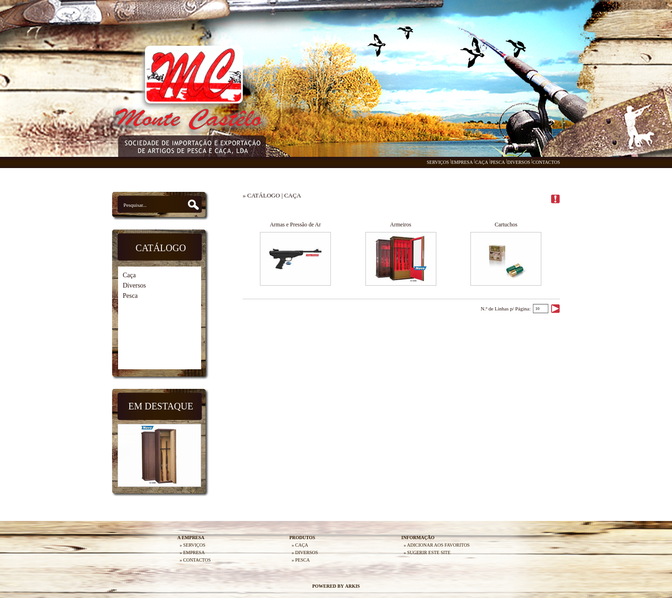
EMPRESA (462, 162)
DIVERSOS (518, 162)
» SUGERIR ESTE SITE (427, 552)
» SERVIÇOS (192, 545)
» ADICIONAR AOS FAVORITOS (436, 545)
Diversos (134, 285)
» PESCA (301, 560)
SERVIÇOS (438, 162)
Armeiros (400, 224)
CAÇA (481, 162)
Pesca (130, 295)
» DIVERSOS (305, 552)
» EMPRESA (192, 552)
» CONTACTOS (195, 560)
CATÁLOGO (263, 195)
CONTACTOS (546, 162)
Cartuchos (506, 224)
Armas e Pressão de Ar (295, 224)
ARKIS (352, 586)
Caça (129, 275)
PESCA (497, 162)
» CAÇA (300, 545)
